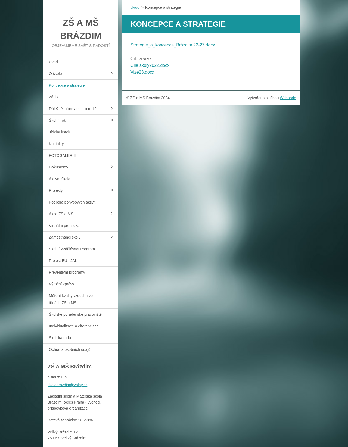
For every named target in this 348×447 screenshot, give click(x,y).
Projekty (56, 190)
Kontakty (56, 144)
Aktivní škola (59, 179)
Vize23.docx (142, 72)
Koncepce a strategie (67, 85)
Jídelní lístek (59, 132)
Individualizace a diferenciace (74, 326)
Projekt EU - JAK (63, 260)
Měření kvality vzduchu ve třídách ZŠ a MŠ (71, 299)
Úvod (53, 62)
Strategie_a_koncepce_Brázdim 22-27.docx (172, 45)
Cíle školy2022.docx (149, 65)
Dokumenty (58, 167)
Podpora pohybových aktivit (72, 202)
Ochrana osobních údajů (70, 349)
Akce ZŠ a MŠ (61, 214)
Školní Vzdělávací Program (72, 249)
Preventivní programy (67, 272)
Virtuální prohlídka (64, 225)
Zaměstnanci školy (64, 237)
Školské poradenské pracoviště (75, 314)
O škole (55, 73)
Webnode (288, 98)
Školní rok (57, 120)
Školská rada (60, 338)
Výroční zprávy (61, 284)
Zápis (53, 97)
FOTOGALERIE (62, 155)
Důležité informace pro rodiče (73, 109)
